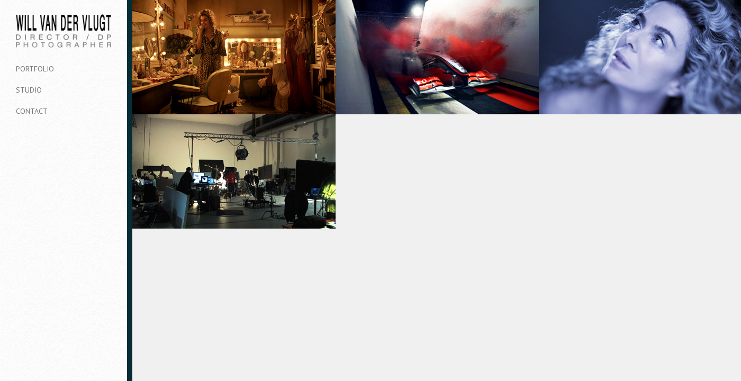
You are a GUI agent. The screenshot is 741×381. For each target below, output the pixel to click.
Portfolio (35, 69)
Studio (29, 90)
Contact (32, 111)
